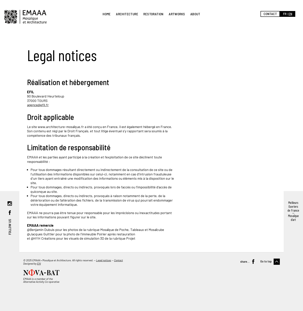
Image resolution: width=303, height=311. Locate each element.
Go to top (266, 261)
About (195, 14)
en (290, 14)
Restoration (153, 14)
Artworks (177, 14)
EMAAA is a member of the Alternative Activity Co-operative (41, 280)
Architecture (127, 14)
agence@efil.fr (38, 105)
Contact (270, 14)
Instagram (9, 203)
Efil (39, 263)
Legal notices (103, 260)
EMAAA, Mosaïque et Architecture (25, 17)
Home (107, 14)
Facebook (9, 212)
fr (284, 14)
